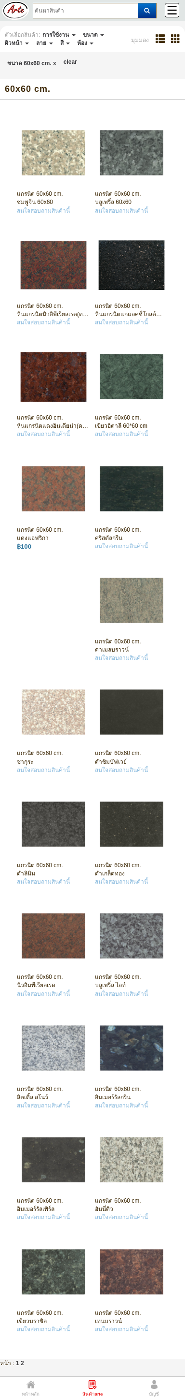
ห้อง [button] (85, 43)
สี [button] (65, 43)
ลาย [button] (44, 43)
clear (70, 61)
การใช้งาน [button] (58, 34)
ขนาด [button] (93, 34)
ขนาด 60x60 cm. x (31, 63)
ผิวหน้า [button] (17, 43)
